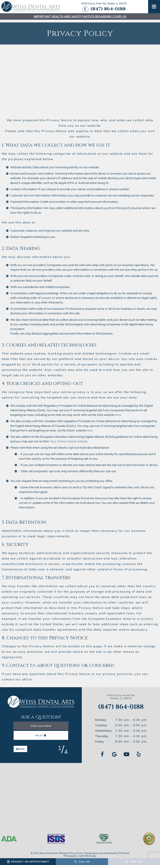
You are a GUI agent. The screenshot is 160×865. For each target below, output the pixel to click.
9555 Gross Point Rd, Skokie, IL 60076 (104, 3)
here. (118, 412)
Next (39, 732)
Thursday (101, 733)
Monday (100, 717)
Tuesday (101, 723)
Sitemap (63, 850)
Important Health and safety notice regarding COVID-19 (80, 16)
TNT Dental (123, 850)
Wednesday (103, 728)
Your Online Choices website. (69, 438)
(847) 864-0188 (103, 9)
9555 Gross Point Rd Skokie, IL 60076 (120, 694)
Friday (99, 739)
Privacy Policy (76, 850)
